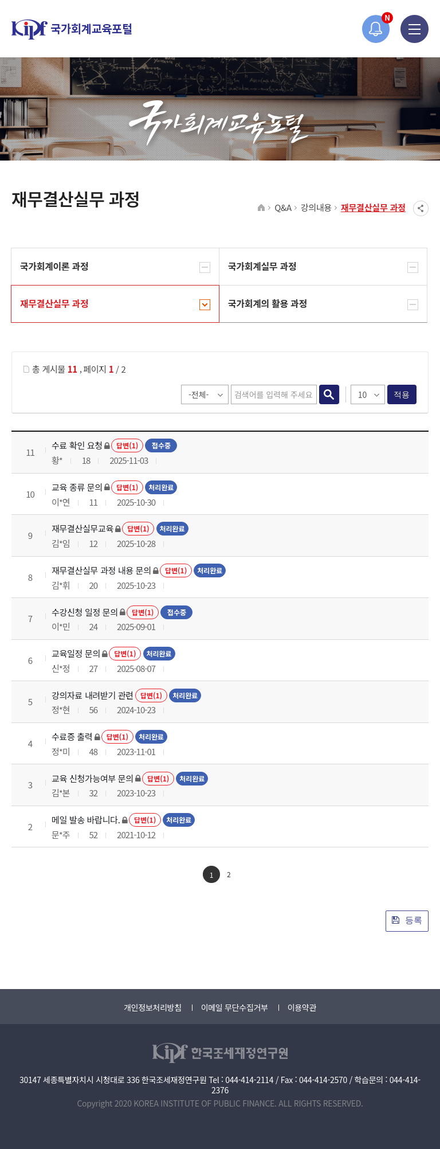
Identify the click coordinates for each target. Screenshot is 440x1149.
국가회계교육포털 (71, 29)
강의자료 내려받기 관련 (92, 695)
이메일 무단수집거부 (234, 1007)
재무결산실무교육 (82, 528)
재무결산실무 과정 (373, 207)
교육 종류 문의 (77, 487)
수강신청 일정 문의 (85, 612)
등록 (407, 920)
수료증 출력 (72, 736)
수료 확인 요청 (77, 445)
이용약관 (302, 1007)
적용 (402, 394)
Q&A (283, 207)
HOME (261, 208)
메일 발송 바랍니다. (86, 820)
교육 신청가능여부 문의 (92, 778)
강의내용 (316, 207)
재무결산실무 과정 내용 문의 (101, 570)
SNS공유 (421, 208)
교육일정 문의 (76, 653)
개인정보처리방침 (153, 1007)
